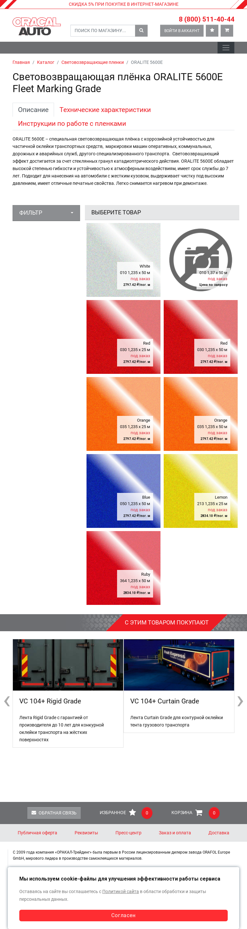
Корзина (195, 813)
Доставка (218, 833)
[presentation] (7, 699)
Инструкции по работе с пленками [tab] (72, 123)
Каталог (45, 62)
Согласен (123, 915)
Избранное (126, 813)
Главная (21, 62)
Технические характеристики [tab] (105, 110)
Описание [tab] (33, 110)
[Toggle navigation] (225, 48)
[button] (46, 212)
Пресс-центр (128, 833)
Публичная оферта (37, 833)
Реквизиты (86, 833)
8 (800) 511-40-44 (206, 19)
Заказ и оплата (175, 833)
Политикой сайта (120, 891)
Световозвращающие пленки (92, 62)
